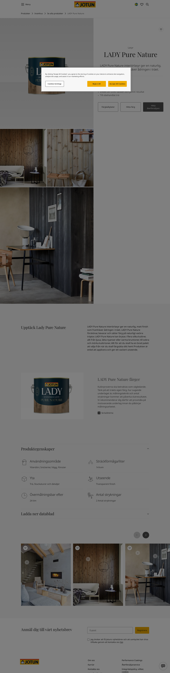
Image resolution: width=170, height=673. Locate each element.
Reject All (97, 84)
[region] (86, 79)
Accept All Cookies (117, 84)
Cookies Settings (54, 84)
